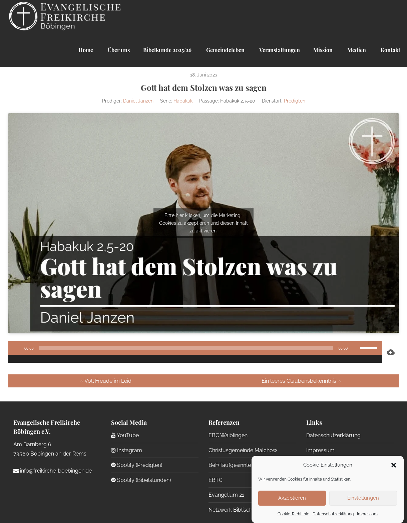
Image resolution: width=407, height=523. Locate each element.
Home (85, 49)
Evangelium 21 (226, 495)
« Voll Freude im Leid (105, 381)
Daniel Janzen (138, 101)
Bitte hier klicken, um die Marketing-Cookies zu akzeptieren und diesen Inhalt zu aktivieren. (203, 223)
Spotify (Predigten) (136, 465)
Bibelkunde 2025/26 (167, 49)
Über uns (118, 49)
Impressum (367, 514)
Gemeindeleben (225, 49)
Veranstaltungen (279, 49)
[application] (195, 352)
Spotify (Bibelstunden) (141, 480)
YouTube (125, 435)
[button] (393, 465)
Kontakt (389, 49)
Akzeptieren (292, 498)
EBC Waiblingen (228, 435)
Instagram (126, 450)
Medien (356, 49)
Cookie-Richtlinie (293, 514)
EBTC (216, 480)
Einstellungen (363, 498)
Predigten (294, 101)
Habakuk (182, 101)
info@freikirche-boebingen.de (52, 471)
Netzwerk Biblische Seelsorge (245, 510)
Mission (323, 49)
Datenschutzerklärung (333, 514)
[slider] (186, 348)
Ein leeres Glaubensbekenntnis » (301, 381)
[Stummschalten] (355, 348)
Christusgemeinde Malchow (243, 450)
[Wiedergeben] (17, 348)
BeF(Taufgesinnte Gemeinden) (245, 465)
